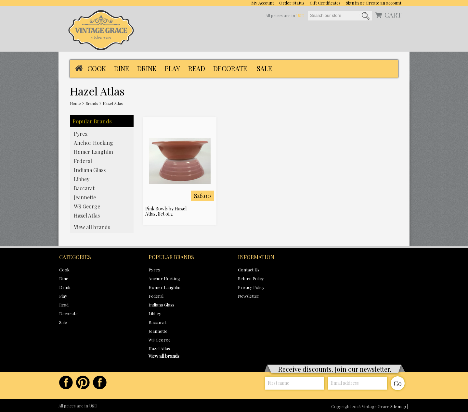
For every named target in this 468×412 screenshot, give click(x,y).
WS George (87, 206)
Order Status (292, 2)
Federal (83, 160)
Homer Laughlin (93, 151)
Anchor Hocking (93, 142)
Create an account (383, 2)
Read (196, 68)
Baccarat (84, 188)
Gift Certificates (325, 2)
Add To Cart (209, 210)
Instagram (100, 382)
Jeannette (85, 197)
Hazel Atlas (87, 215)
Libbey (81, 179)
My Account (262, 2)
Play (172, 68)
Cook (96, 68)
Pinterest (83, 382)
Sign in (352, 2)
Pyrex (80, 133)
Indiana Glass (90, 170)
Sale (264, 68)
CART (392, 15)
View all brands (92, 227)
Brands (91, 103)
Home (75, 103)
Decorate (230, 68)
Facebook (66, 382)
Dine (121, 68)
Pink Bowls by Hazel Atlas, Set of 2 (166, 211)
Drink (147, 68)
